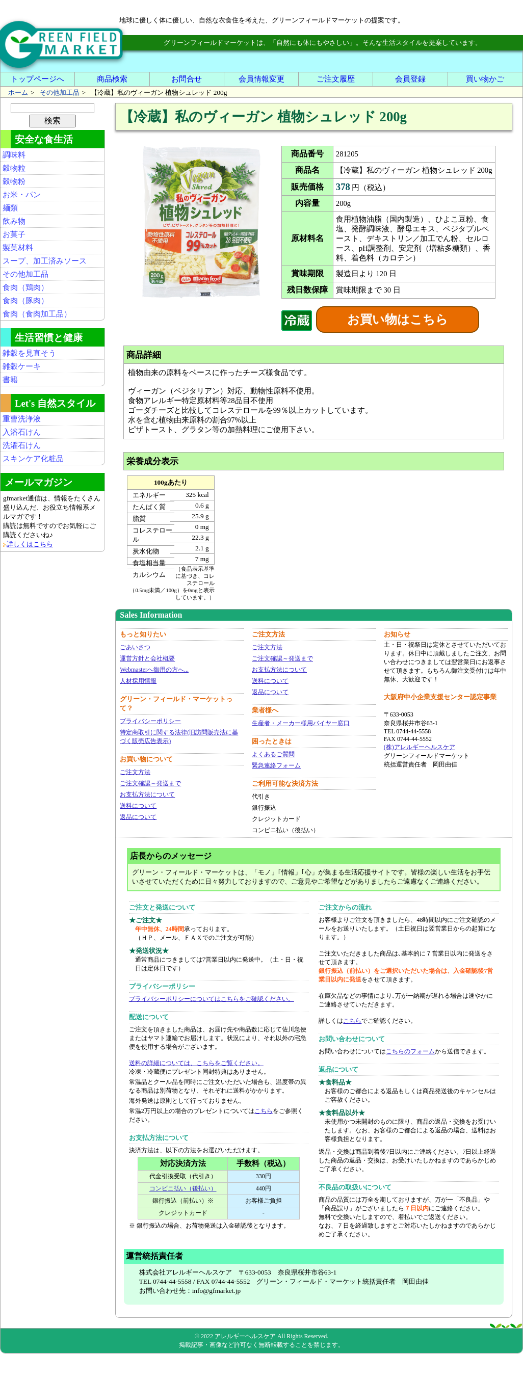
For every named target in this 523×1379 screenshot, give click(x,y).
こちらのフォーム (410, 1051)
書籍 (10, 380)
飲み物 (14, 221)
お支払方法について (147, 794)
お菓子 (14, 234)
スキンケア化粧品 (33, 459)
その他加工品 (60, 92)
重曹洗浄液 (22, 419)
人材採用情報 (138, 680)
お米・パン (22, 195)
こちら (263, 1111)
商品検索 (112, 79)
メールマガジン (38, 482)
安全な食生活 (44, 139)
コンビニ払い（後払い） (183, 1188)
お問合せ (186, 79)
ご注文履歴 (336, 79)
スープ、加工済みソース (45, 261)
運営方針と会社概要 (147, 658)
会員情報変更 (261, 79)
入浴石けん (22, 432)
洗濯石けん (22, 445)
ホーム (18, 92)
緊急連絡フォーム (276, 765)
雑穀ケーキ (22, 366)
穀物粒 (14, 168)
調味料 (14, 155)
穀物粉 (14, 181)
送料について (138, 805)
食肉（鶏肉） (25, 287)
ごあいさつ (135, 647)
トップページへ (37, 79)
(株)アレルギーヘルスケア (419, 747)
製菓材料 (18, 248)
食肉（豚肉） (25, 301)
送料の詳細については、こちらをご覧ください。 (196, 1063)
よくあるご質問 (273, 754)
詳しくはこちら (30, 544)
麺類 (10, 208)
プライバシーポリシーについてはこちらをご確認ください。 (211, 998)
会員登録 (410, 79)
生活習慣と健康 (49, 337)
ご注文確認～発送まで (150, 783)
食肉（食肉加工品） (37, 314)
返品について (138, 816)
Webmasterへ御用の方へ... (154, 669)
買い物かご (485, 79)
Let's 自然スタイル (55, 403)
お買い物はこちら (397, 319)
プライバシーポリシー (150, 721)
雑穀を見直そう (29, 353)
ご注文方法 (135, 772)
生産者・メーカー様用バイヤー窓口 (301, 723)
